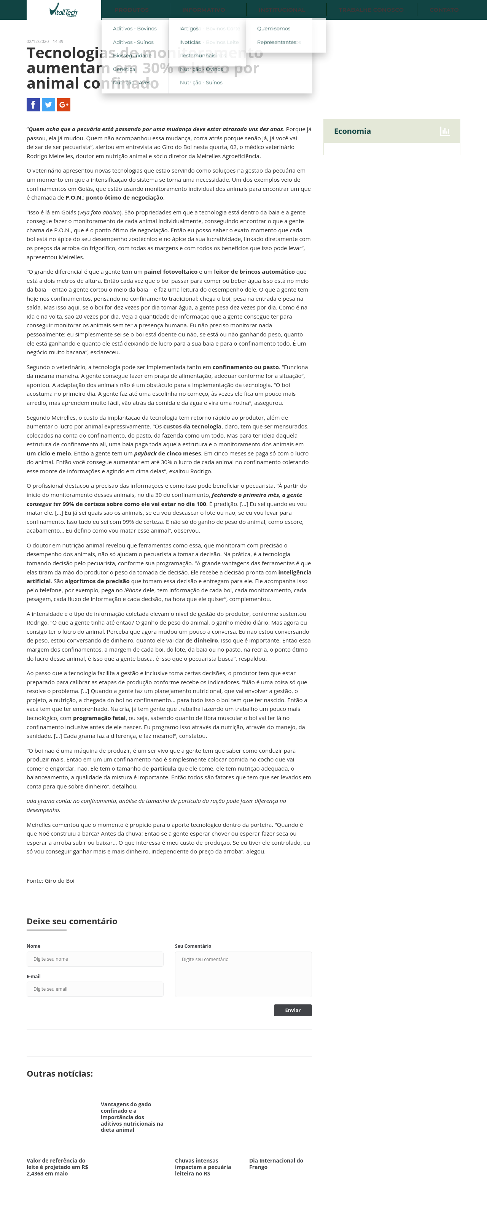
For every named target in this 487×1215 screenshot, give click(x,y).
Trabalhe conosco (371, 9)
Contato (444, 9)
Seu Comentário (193, 946)
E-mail (34, 976)
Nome (33, 946)
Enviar (293, 1010)
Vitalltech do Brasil (64, 10)
